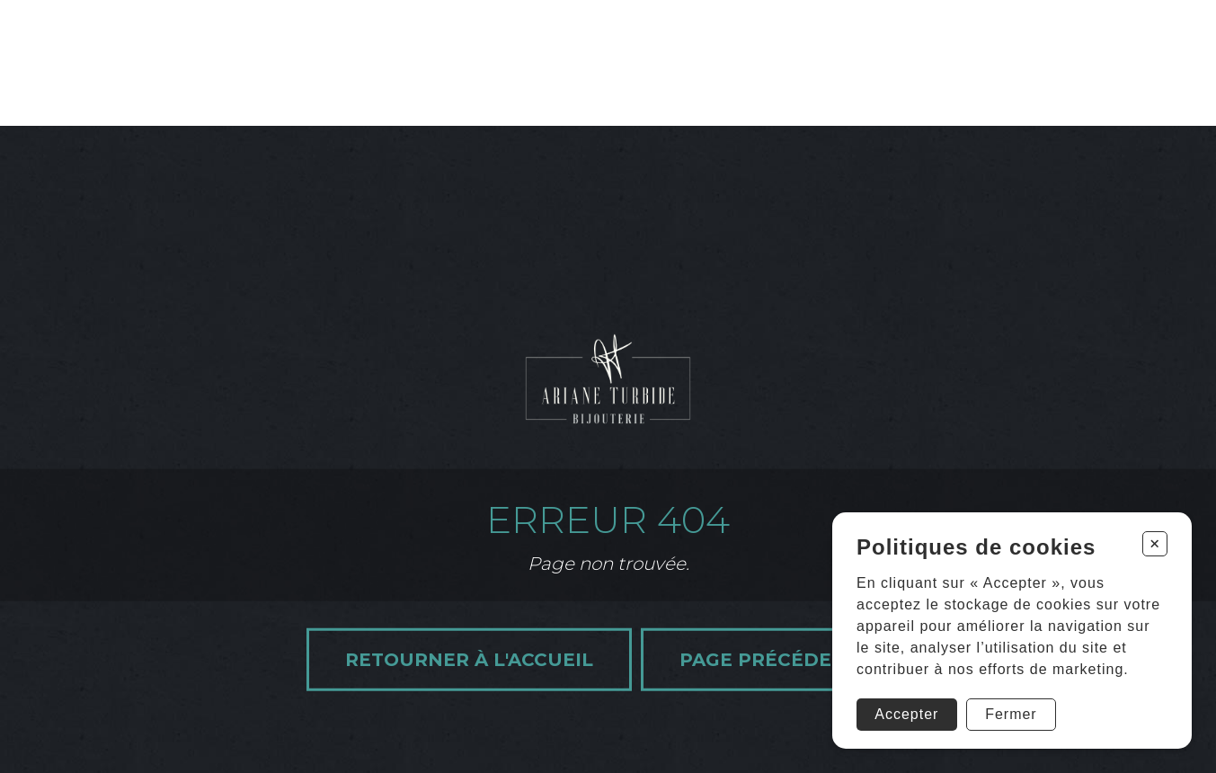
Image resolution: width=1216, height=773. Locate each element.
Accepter (906, 714)
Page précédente (775, 659)
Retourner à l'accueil (469, 659)
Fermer (1011, 714)
